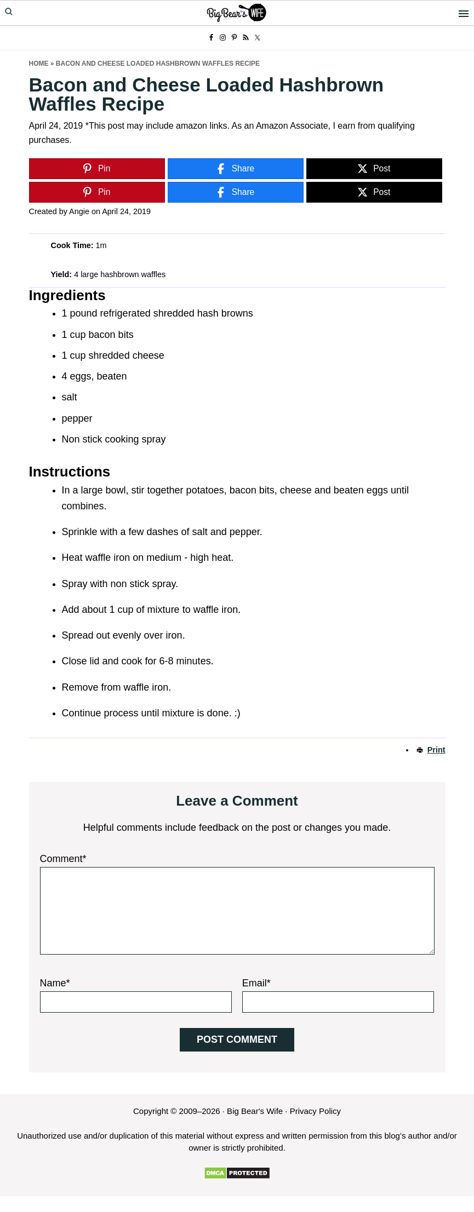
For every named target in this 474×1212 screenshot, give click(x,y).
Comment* (63, 858)
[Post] (374, 169)
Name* (55, 983)
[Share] (235, 169)
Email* (256, 983)
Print (436, 749)
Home (39, 63)
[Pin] (97, 169)
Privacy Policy (315, 1111)
